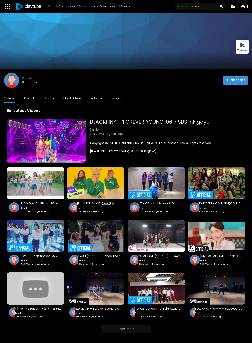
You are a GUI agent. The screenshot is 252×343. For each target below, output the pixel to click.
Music (83, 6)
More (124, 6)
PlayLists (30, 98)
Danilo (27, 78)
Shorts (50, 98)
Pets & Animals (103, 6)
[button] (244, 6)
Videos (9, 98)
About (117, 98)
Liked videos (72, 98)
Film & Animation (61, 6)
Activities (97, 98)
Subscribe (235, 80)
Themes (242, 47)
